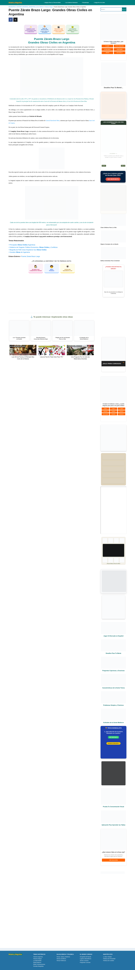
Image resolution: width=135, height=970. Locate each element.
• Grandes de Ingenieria (19, 252)
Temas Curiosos (84, 960)
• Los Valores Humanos (71, 2)
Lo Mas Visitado (107, 956)
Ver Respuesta (113, 179)
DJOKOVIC (122, 414)
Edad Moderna (37, 962)
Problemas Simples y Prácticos (113, 705)
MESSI (105, 408)
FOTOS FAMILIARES (119, 46)
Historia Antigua (37, 958)
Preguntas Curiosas (85, 962)
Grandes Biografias (38, 966)
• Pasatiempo (85, 2)
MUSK (113, 408)
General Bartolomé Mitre (53, 120)
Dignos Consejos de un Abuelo (109, 244)
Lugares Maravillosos (85, 958)
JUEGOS (107, 52)
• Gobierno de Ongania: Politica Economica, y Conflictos (33, 247)
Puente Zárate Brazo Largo (30, 256)
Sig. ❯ (123, 165)
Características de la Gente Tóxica (113, 688)
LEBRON (113, 411)
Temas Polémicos (61, 960)
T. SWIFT (121, 408)
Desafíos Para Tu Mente (113, 653)
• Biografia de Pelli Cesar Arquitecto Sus (28, 250)
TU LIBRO (107, 46)
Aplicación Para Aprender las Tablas (113, 825)
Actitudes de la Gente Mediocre (113, 722)
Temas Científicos (61, 958)
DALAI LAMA (105, 414)
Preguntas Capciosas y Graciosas (113, 670)
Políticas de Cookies (108, 960)
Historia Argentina (38, 956)
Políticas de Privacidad (109, 958)
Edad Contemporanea (39, 964)
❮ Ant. (104, 165)
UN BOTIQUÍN (119, 49)
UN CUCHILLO (120, 52)
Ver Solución (113, 860)
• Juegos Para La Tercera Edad (52, 2)
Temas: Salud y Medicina (63, 956)
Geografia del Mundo (85, 956)
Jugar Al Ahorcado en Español (113, 636)
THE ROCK (105, 411)
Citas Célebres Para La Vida (108, 227)
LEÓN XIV (121, 411)
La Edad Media (37, 960)
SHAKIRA (113, 414)
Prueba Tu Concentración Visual (113, 806)
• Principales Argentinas (22, 245)
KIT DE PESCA (107, 49)
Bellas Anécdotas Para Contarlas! (110, 260)
